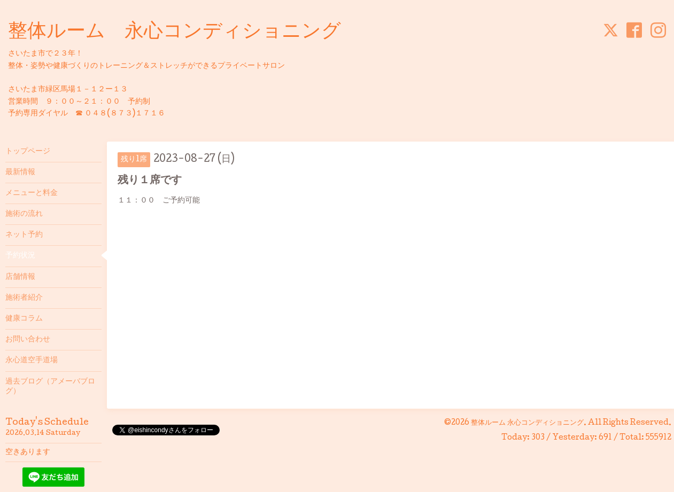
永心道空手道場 (31, 360)
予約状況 (20, 256)
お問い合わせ (27, 339)
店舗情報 (20, 277)
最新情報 (20, 172)
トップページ (27, 151)
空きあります (27, 452)
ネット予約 (24, 235)
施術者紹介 (24, 298)
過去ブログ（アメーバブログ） (50, 387)
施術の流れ (24, 214)
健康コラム (24, 319)
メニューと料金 (31, 193)
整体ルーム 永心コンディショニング (174, 32)
